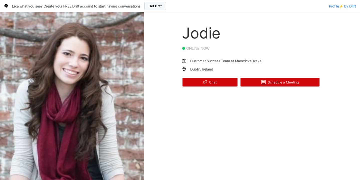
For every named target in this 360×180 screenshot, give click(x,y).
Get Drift (155, 6)
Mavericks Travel (248, 61)
